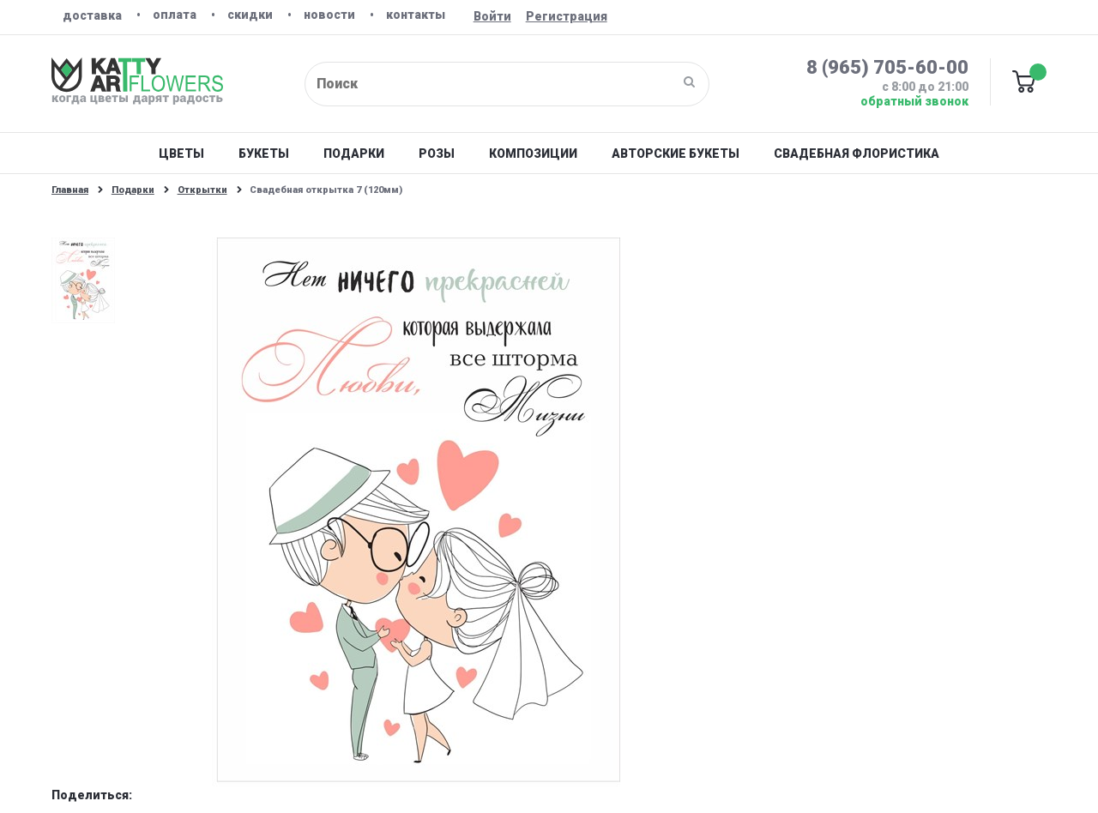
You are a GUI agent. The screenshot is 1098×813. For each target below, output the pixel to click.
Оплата (174, 14)
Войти (492, 16)
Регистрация (566, 16)
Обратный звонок (914, 101)
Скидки (250, 14)
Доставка (92, 15)
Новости (329, 14)
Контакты (415, 14)
